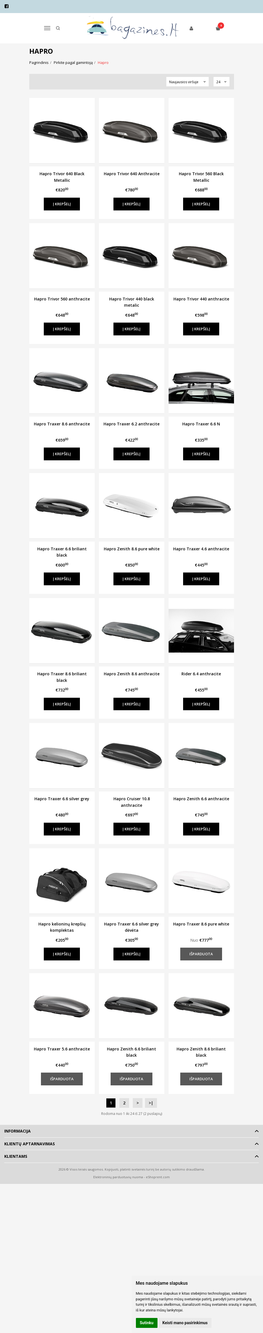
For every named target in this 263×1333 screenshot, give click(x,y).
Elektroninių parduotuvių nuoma (118, 1177)
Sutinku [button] (147, 1323)
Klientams (15, 1156)
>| (151, 1103)
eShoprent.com (158, 1177)
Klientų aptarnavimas (29, 1143)
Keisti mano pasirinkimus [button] (185, 1323)
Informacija (17, 1131)
